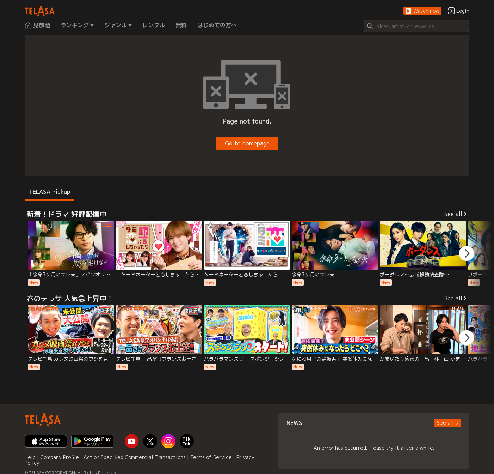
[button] (422, 11)
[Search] (416, 26)
